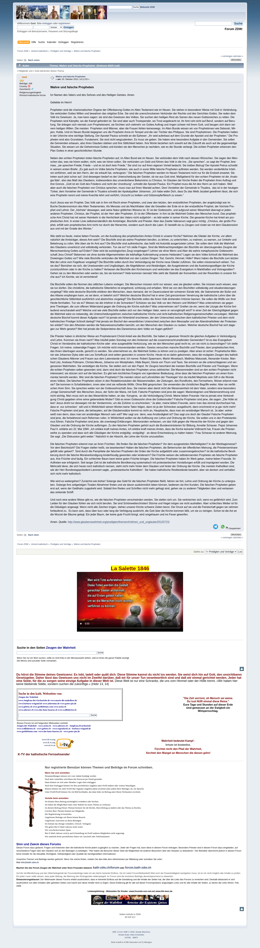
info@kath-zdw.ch (30, 862)
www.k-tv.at (49, 745)
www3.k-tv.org (48, 739)
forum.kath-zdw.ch (138, 867)
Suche (21, 647)
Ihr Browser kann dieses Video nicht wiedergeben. (130, 602)
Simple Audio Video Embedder (131, 935)
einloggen (47, 23)
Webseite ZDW (147, 7)
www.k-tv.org (49, 742)
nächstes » (238, 56)
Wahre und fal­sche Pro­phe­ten (71, 76)
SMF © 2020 (129, 932)
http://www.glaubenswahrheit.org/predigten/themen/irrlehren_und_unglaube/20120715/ (119, 522)
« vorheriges (226, 56)
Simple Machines (143, 932)
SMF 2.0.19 (117, 932)
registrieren (64, 23)
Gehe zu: (199, 551)
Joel (24, 77)
